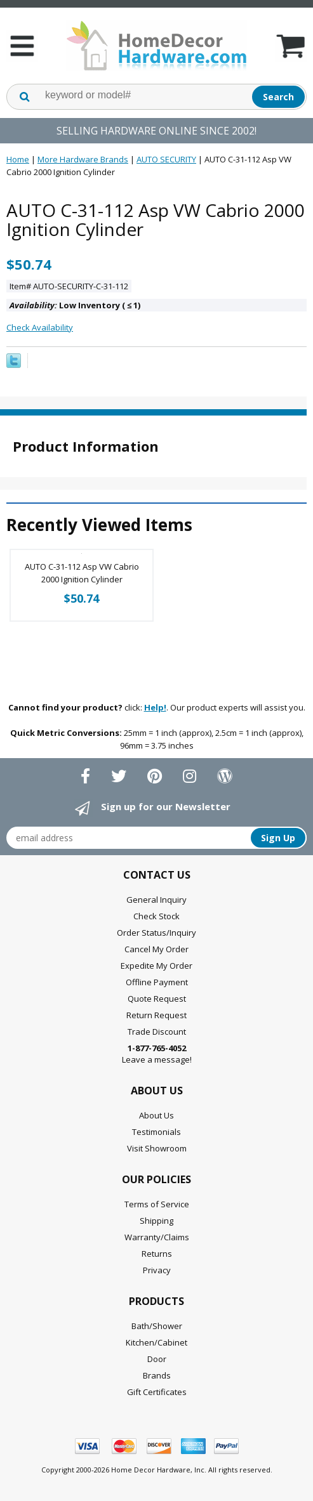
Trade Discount (157, 1031)
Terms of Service (156, 1204)
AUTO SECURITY (166, 159)
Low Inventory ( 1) (75, 305)
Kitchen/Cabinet (156, 1342)
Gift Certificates (157, 1392)
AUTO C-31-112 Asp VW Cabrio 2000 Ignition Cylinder (82, 573)
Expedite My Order (156, 965)
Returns (157, 1253)
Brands (157, 1375)
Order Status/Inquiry (156, 932)
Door (156, 1359)
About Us (156, 1115)
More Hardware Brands (82, 159)
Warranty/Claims (156, 1237)
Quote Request (157, 998)
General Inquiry (156, 899)
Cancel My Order (156, 949)
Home (17, 159)
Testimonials (156, 1131)
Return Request (156, 1015)
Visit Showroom (157, 1148)
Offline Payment (157, 982)
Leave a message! (157, 1053)
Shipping (156, 1220)
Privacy (157, 1270)
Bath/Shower (156, 1326)
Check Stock (156, 916)
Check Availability (39, 327)
